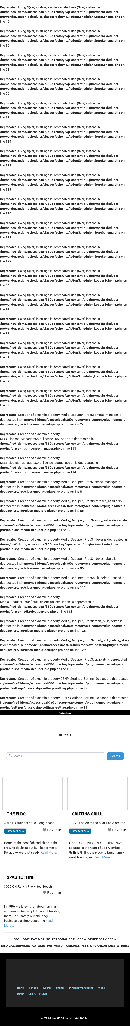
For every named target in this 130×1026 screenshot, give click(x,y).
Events (60, 988)
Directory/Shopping (81, 988)
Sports (47, 988)
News (20, 988)
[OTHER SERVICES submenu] (115, 939)
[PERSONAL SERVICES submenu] (85, 939)
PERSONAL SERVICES (67, 939)
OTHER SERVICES (100, 939)
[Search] (55, 756)
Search (117, 756)
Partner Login (65, 713)
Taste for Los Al (15, 830)
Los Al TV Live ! (38, 994)
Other (20, 994)
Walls (101, 988)
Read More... (49, 852)
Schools (34, 988)
